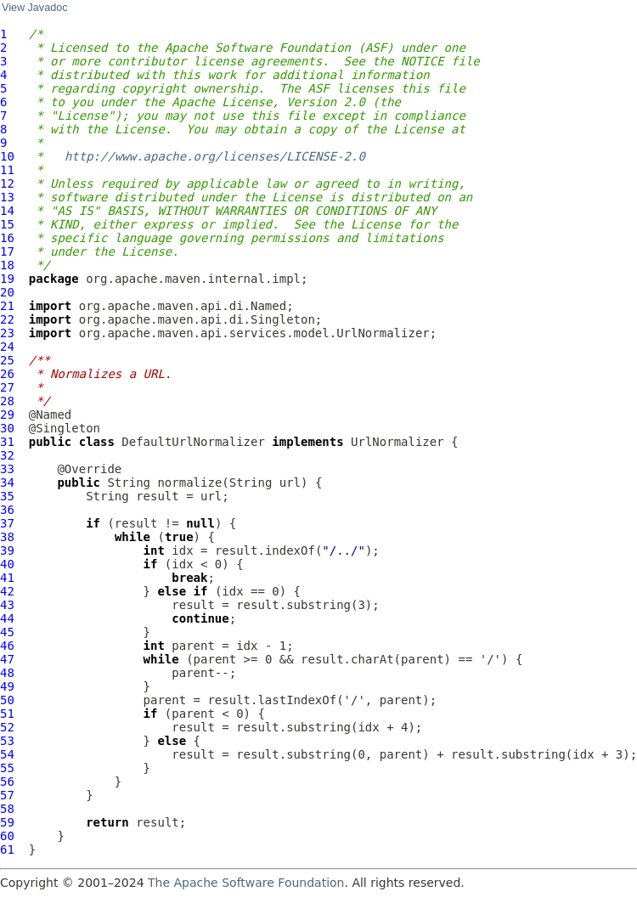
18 (7, 265)
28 (7, 401)
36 (7, 509)
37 (7, 523)
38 (7, 537)
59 (7, 822)
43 (7, 605)
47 (7, 659)
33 (7, 469)
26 (7, 374)
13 (7, 197)
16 (7, 238)
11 (7, 170)
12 (7, 183)
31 (7, 442)
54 (7, 754)
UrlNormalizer (397, 442)
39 (7, 550)
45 (7, 632)
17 (7, 251)
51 (7, 713)
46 (7, 645)
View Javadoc (34, 8)
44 (7, 618)
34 (7, 482)
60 (7, 836)
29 (7, 414)
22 (7, 319)
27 (7, 387)
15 (7, 224)
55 (7, 768)
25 (7, 360)
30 (7, 428)
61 (7, 849)
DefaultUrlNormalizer (193, 442)
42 (7, 591)
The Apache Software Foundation (246, 882)
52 (7, 727)
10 (7, 156)
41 (7, 577)
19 (7, 278)
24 (7, 346)
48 (7, 673)
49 (7, 686)
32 (7, 455)
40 (7, 564)
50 (7, 700)
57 (7, 795)
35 (7, 496)
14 (7, 210)
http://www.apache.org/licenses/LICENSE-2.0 (215, 156)
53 (7, 741)
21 (7, 306)
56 (7, 781)
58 (7, 809)
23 (7, 333)
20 (7, 292)
